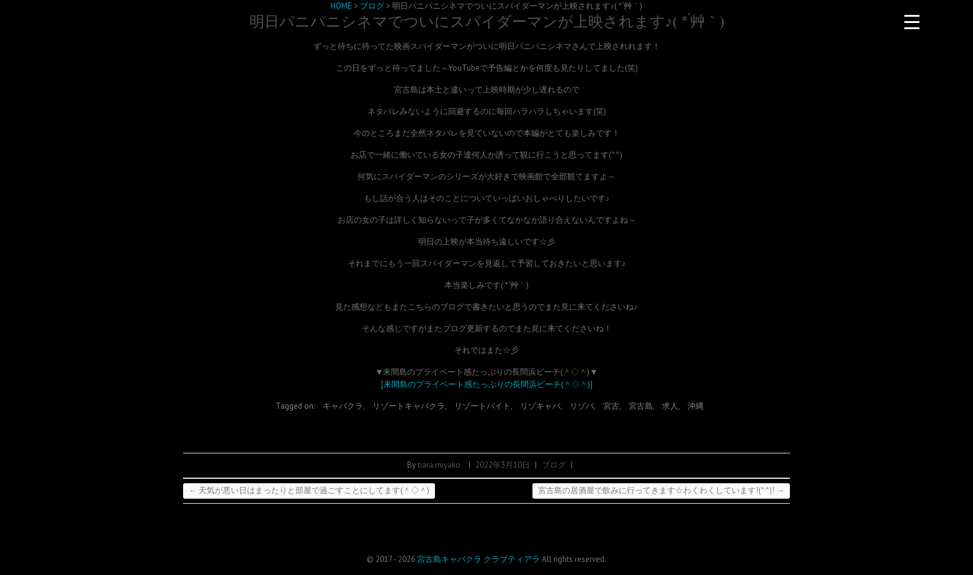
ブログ (554, 465)
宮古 (611, 406)
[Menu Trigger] (912, 21)
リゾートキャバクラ (408, 406)
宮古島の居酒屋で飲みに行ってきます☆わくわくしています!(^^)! (661, 490)
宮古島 (641, 406)
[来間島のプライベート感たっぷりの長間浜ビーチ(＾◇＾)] (487, 384)
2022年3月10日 (502, 465)
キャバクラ (343, 406)
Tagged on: (296, 406)
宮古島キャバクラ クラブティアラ (478, 559)
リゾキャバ (540, 406)
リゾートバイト (482, 406)
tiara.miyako (439, 465)
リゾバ (582, 406)
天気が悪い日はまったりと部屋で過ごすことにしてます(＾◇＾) (309, 490)
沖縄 (696, 406)
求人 (670, 406)
